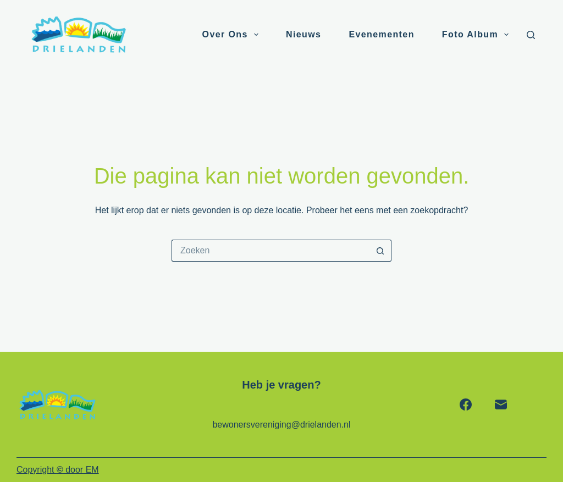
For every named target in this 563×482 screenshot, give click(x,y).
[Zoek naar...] (270, 251)
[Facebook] (466, 404)
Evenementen (381, 34)
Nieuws (303, 34)
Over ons (232, 34)
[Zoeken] (531, 35)
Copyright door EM (57, 469)
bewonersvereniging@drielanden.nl (281, 424)
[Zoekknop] (380, 251)
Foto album (477, 34)
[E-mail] (501, 404)
